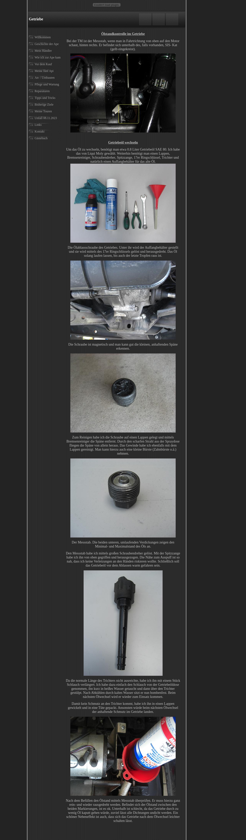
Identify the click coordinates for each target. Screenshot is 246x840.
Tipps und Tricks (45, 97)
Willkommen (43, 37)
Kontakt (40, 131)
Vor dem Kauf (43, 64)
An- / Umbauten (45, 77)
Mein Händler (43, 50)
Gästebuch (41, 138)
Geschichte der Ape (47, 44)
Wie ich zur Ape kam (48, 57)
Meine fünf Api (44, 70)
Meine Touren (43, 111)
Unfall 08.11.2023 (46, 118)
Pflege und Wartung (47, 84)
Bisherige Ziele (44, 104)
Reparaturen (42, 91)
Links (38, 124)
